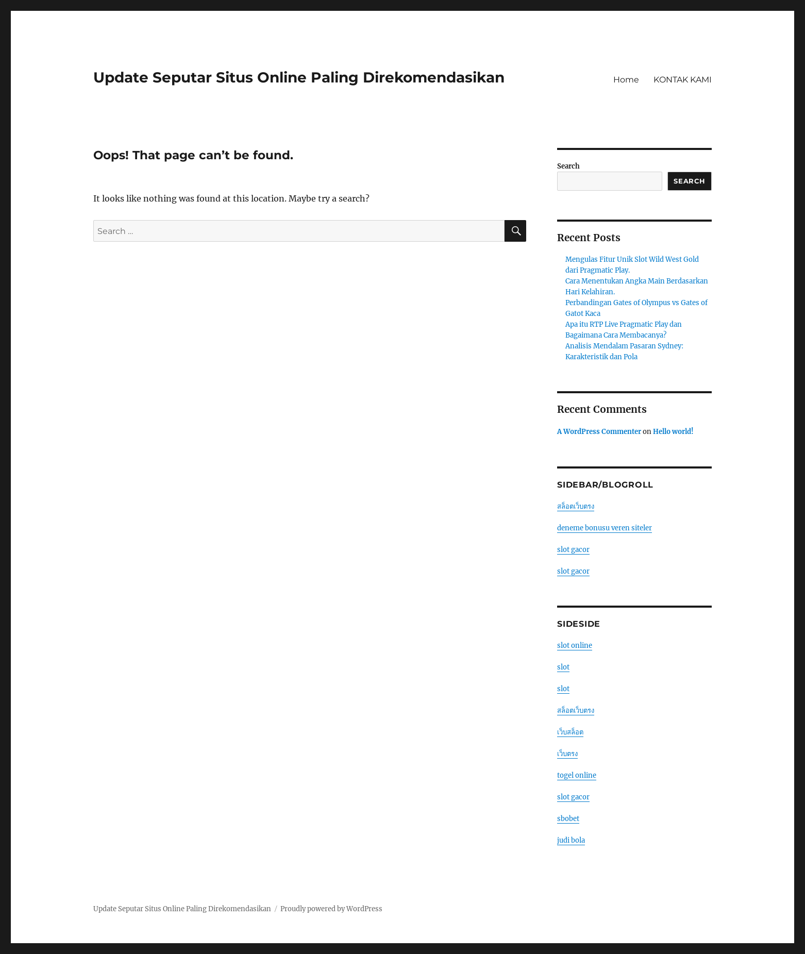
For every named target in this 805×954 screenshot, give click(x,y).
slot (563, 667)
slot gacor (573, 549)
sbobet (568, 818)
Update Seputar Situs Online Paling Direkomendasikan (299, 77)
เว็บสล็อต (570, 732)
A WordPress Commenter (599, 431)
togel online (576, 775)
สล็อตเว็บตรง (575, 506)
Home (626, 80)
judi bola (571, 840)
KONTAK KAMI (682, 80)
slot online (574, 645)
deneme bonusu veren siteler (604, 528)
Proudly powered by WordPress (331, 909)
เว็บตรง (567, 753)
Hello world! (673, 431)
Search (568, 166)
